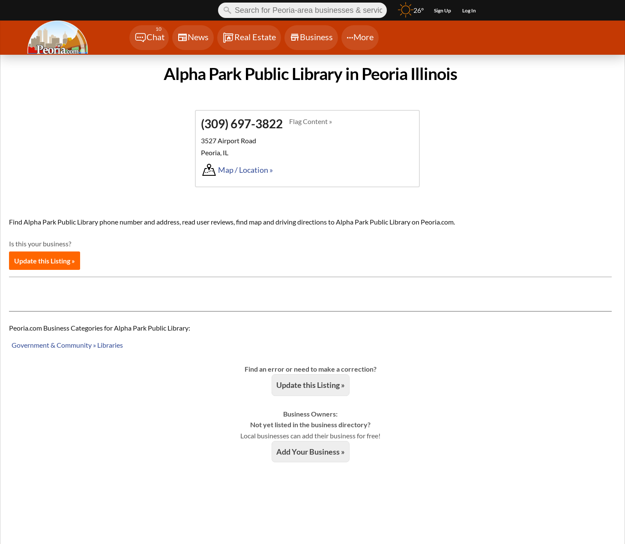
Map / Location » (245, 169)
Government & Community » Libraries (67, 345)
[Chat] (149, 37)
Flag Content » (310, 121)
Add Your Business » (310, 451)
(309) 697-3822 (242, 123)
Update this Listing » (44, 261)
